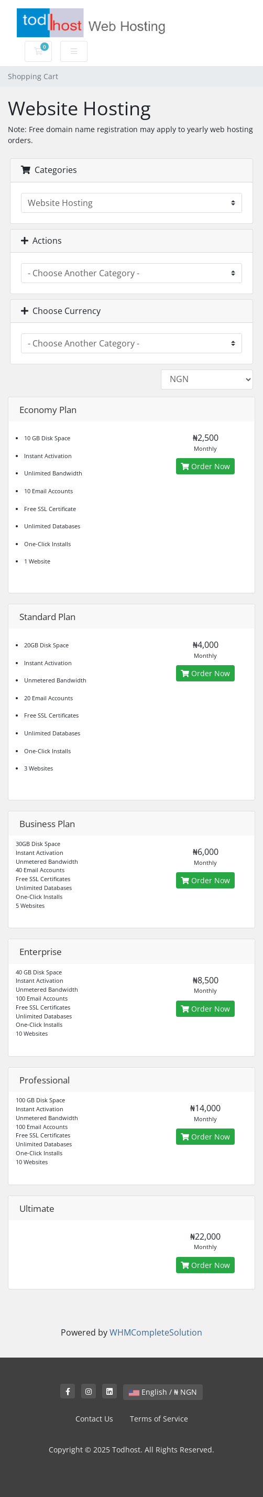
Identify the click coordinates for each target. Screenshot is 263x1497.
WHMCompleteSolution (155, 1332)
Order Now (205, 466)
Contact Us (94, 1419)
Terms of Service (159, 1419)
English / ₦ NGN (163, 1392)
